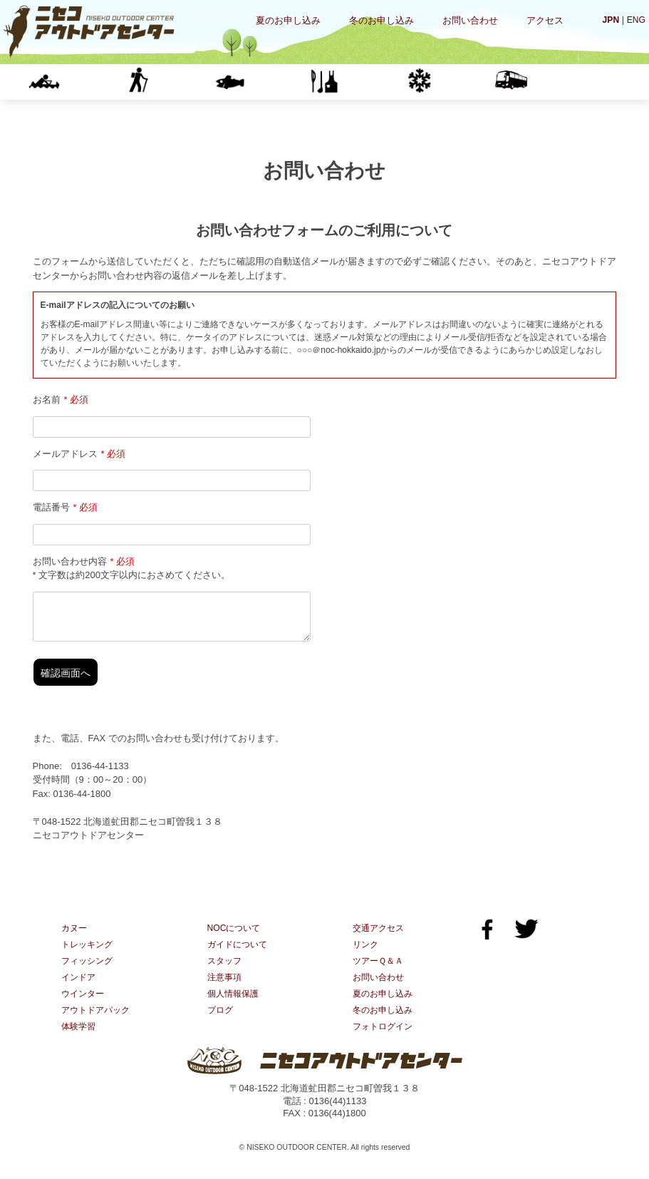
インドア (359, 81)
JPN (609, 19)
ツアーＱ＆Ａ (380, 971)
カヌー (79, 81)
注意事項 (225, 988)
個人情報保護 (235, 1005)
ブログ (221, 1022)
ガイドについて (239, 954)
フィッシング (266, 81)
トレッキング (172, 81)
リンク (366, 954)
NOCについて (236, 937)
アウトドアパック (98, 1022)
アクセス (545, 20)
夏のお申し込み (288, 20)
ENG (635, 19)
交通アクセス (380, 937)
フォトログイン (385, 1039)
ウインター (453, 81)
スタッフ (225, 971)
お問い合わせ (470, 20)
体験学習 (546, 81)
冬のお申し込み (381, 20)
